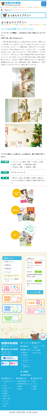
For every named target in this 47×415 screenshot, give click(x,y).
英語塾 (5, 393)
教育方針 (8, 265)
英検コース (6, 396)
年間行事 (8, 268)
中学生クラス (22, 378)
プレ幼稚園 (37, 350)
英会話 (5, 391)
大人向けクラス (37, 378)
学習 (4, 385)
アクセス (8, 272)
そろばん (6, 403)
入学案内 (25, 371)
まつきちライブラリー (12, 275)
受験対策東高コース (24, 384)
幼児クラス (37, 343)
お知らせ (25, 346)
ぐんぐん (6, 401)
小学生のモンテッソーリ (9, 382)
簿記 (34, 381)
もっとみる (33, 292)
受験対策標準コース (24, 381)
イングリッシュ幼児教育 (39, 346)
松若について (8, 10)
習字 (4, 406)
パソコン (35, 384)
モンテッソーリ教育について (12, 280)
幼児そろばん (37, 352)
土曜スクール (7, 388)
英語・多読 (6, 398)
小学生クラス (7, 378)
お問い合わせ (27, 375)
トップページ (27, 343)
